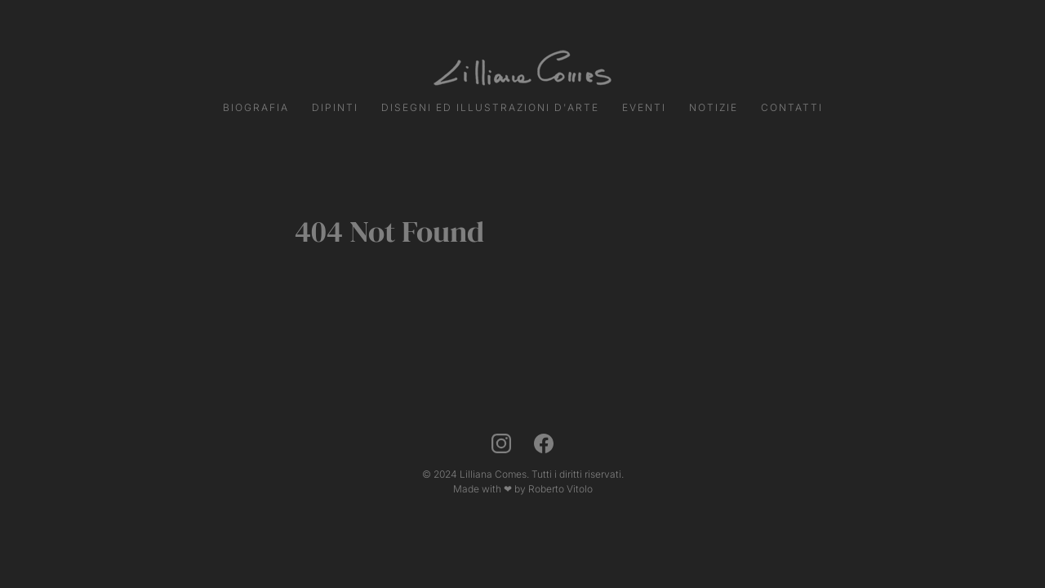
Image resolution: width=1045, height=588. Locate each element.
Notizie (713, 107)
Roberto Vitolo (560, 489)
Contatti (792, 107)
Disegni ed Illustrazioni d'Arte (490, 107)
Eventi (644, 107)
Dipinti (335, 107)
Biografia (256, 107)
